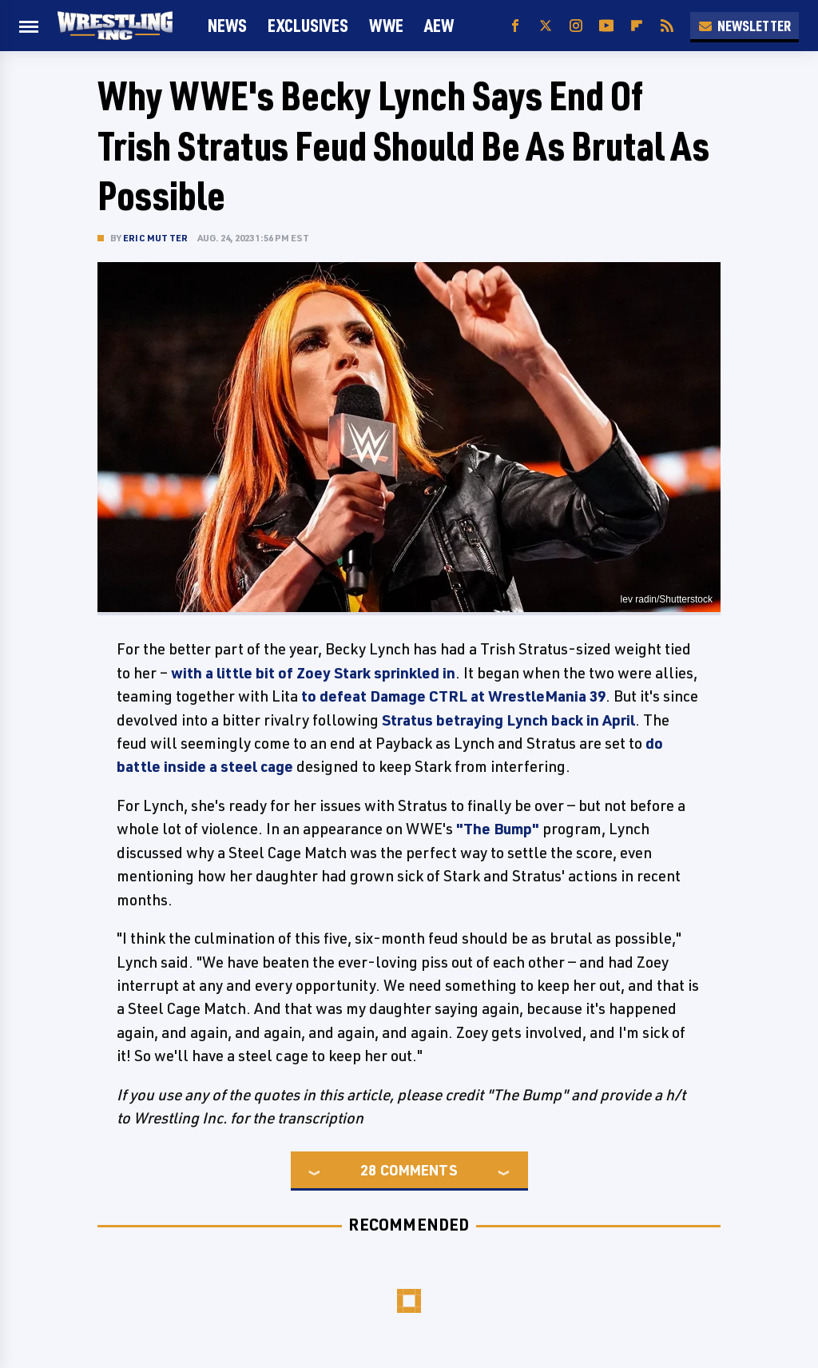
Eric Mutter (155, 238)
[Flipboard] (636, 26)
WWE (386, 25)
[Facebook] (515, 26)
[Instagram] (576, 26)
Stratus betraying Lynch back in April (508, 720)
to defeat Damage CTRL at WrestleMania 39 (453, 696)
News (227, 25)
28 (368, 1170)
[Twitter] (545, 26)
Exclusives (308, 25)
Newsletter (744, 25)
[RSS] (667, 26)
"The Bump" (497, 828)
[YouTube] (606, 26)
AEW (439, 25)
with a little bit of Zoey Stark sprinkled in (313, 672)
